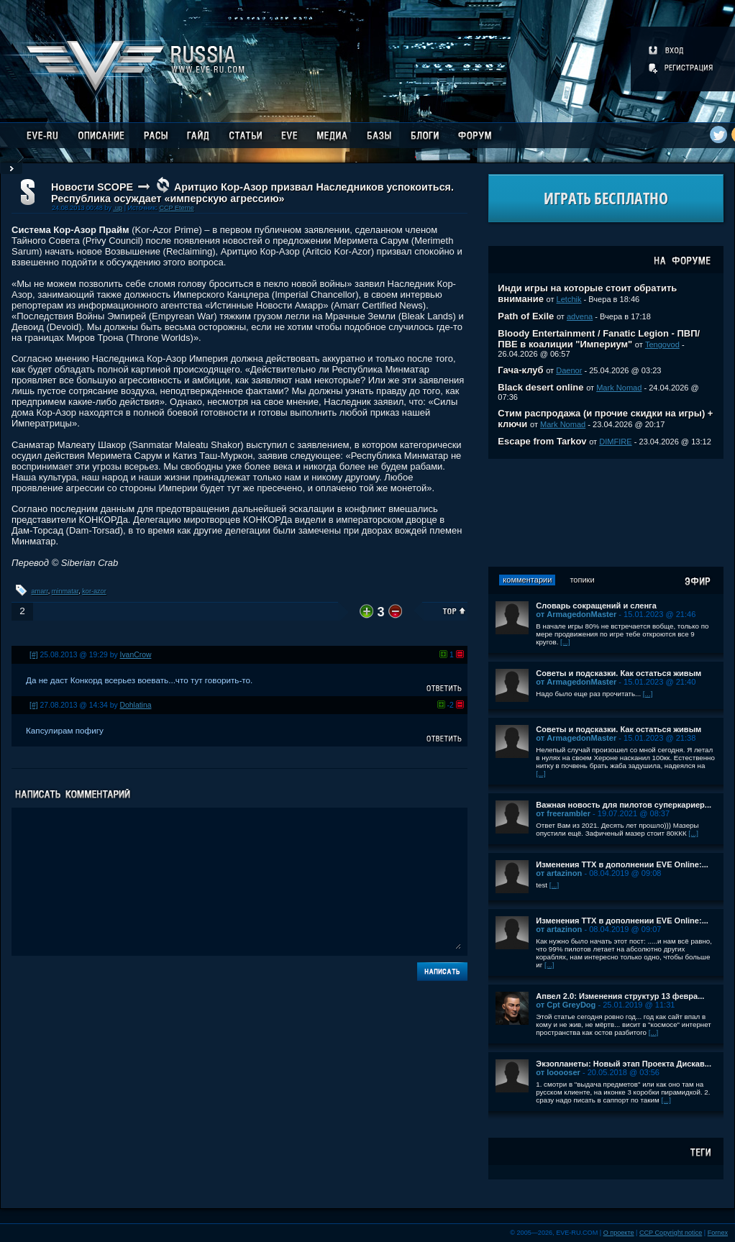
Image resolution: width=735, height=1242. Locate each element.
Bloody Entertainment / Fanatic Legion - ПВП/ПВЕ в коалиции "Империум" (599, 339)
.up (117, 207)
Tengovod (662, 344)
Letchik (569, 299)
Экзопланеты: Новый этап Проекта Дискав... (623, 1063)
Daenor (569, 370)
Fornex (718, 1232)
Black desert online (540, 387)
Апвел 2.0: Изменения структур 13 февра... (620, 996)
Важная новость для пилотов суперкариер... (623, 804)
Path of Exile (526, 316)
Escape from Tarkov (542, 441)
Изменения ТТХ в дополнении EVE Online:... (622, 864)
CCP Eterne (176, 207)
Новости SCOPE (92, 187)
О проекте (618, 1232)
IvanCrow (136, 655)
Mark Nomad (619, 387)
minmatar (65, 591)
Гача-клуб (520, 370)
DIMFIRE (615, 441)
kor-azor (94, 591)
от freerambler (563, 813)
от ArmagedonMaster (576, 614)
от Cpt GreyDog (565, 1004)
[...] (565, 642)
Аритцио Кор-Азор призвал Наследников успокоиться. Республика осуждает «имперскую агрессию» (252, 192)
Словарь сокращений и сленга (596, 605)
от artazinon (559, 873)
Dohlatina (136, 705)
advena (580, 316)
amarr (40, 591)
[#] (33, 655)
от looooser (558, 1072)
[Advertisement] (606, 513)
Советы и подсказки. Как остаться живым (618, 673)
